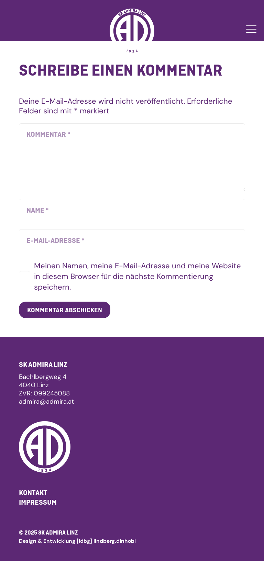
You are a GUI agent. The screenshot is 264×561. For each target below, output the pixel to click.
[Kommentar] (132, 157)
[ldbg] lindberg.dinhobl (106, 541)
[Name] (132, 210)
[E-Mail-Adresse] (132, 240)
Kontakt (33, 492)
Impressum (38, 502)
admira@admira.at (46, 401)
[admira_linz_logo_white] (132, 31)
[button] (251, 29)
